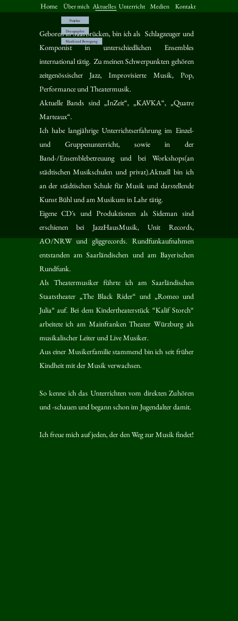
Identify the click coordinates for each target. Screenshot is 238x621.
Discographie (75, 31)
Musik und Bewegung (81, 41)
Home (49, 6)
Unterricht (132, 6)
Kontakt (185, 6)
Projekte (74, 20)
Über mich (76, 6)
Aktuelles (104, 6)
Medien (159, 6)
